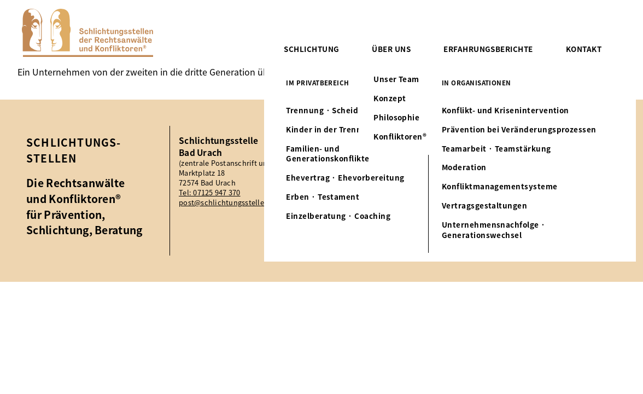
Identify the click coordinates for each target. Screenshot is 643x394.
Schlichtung (311, 48)
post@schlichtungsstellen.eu (229, 202)
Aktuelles (571, 141)
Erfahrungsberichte (488, 48)
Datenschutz (578, 171)
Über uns (391, 48)
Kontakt (583, 48)
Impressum (575, 156)
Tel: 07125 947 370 (210, 193)
